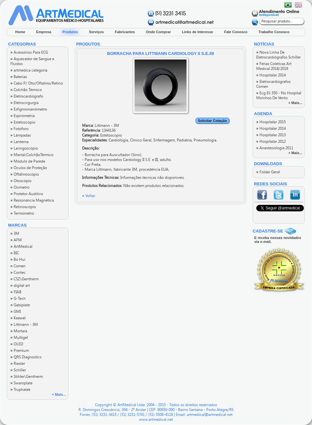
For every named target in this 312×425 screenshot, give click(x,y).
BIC (14, 253)
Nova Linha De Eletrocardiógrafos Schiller (278, 55)
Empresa (43, 32)
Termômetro (22, 213)
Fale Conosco (235, 32)
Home (20, 32)
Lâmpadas (20, 135)
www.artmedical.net (156, 419)
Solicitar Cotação (212, 121)
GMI (15, 311)
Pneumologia (205, 140)
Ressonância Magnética (32, 200)
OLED (16, 344)
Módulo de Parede (27, 161)
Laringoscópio (24, 148)
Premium (19, 350)
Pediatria (184, 140)
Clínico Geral (140, 140)
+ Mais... (59, 394)
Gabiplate (20, 305)
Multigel (19, 337)
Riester (17, 363)
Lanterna (19, 141)
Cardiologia (118, 140)
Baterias (18, 76)
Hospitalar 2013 (271, 135)
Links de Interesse (197, 32)
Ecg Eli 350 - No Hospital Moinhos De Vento (278, 95)
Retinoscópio (23, 207)
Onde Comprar (158, 32)
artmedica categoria (28, 70)
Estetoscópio (22, 122)
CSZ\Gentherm (24, 279)
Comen (18, 266)
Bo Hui (17, 259)
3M (14, 233)
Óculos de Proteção (28, 168)
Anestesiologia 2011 (274, 148)
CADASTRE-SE (268, 231)
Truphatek (20, 389)
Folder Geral (268, 172)
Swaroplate (21, 383)
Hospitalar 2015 (271, 122)
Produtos (70, 32)
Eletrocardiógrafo (26, 96)
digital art (20, 285)
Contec (18, 272)
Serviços (96, 32)
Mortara (18, 331)
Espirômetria (22, 115)
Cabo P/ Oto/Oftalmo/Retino (36, 83)
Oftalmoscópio (24, 174)
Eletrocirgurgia (24, 102)
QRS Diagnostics (26, 357)
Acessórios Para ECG (29, 52)
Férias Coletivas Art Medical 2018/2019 (274, 66)
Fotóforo (19, 128)
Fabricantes (125, 32)
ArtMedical (21, 246)
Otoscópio (20, 181)
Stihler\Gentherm (26, 376)
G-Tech (18, 298)
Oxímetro (20, 187)
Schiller (18, 370)
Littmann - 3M (24, 324)
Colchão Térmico (26, 89)
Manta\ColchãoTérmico (32, 155)
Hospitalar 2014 (271, 75)
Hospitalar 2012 (271, 141)
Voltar (88, 195)
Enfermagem (164, 140)
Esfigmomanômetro (28, 109)
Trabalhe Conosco (273, 32)
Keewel (18, 318)
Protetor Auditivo (26, 194)
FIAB (15, 292)
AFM (16, 240)
